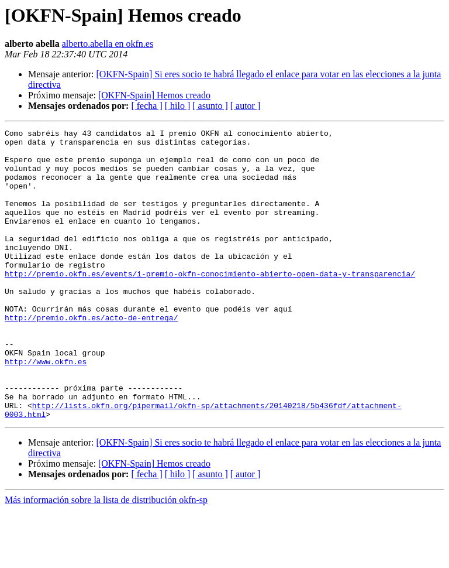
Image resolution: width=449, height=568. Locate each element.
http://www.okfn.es (46, 408)
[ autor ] (245, 106)
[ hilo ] (178, 106)
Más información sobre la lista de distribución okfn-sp (106, 558)
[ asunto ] (209, 106)
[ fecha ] (146, 106)
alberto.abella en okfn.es (107, 44)
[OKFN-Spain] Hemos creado (154, 95)
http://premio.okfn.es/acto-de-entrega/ (91, 356)
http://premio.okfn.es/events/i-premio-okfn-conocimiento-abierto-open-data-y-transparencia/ (210, 303)
